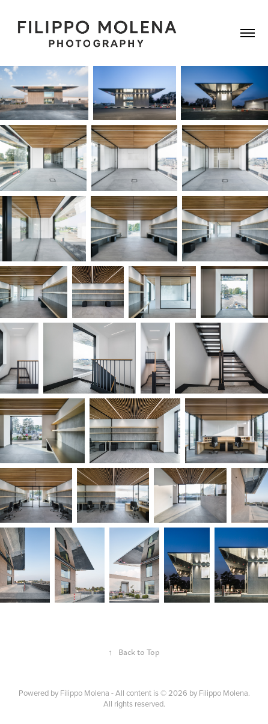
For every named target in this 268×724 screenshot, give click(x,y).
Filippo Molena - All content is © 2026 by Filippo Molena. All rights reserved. (155, 698)
